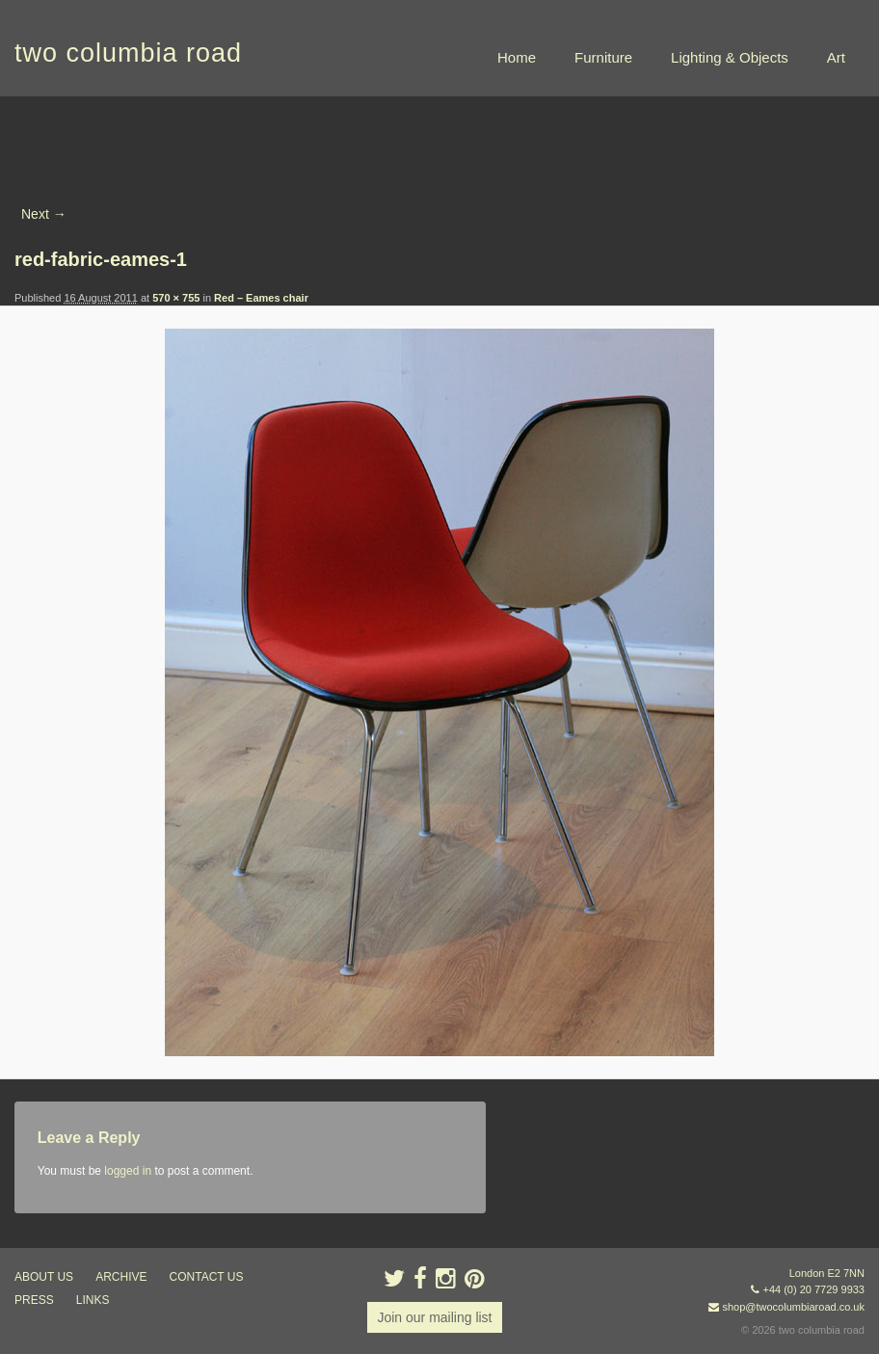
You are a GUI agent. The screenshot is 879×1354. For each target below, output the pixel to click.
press (34, 1300)
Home (516, 57)
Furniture (603, 57)
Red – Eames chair (261, 298)
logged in (127, 1171)
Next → (44, 214)
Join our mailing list (434, 1317)
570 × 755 (176, 298)
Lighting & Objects (729, 57)
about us (43, 1277)
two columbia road (128, 53)
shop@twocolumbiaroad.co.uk (793, 1307)
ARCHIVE (120, 1277)
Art (836, 57)
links (93, 1300)
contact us (207, 1277)
